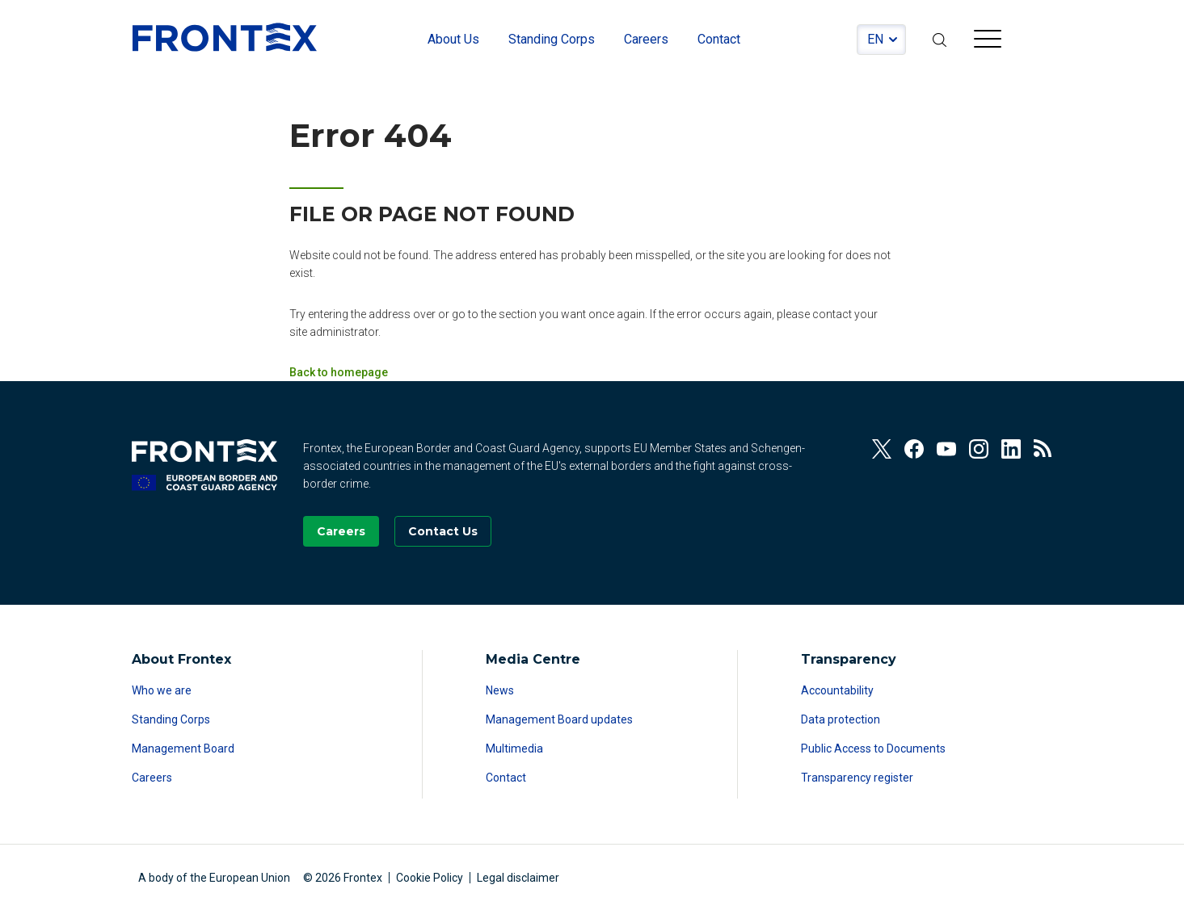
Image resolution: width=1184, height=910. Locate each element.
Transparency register (857, 777)
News (500, 690)
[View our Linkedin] (1011, 449)
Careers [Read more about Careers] (152, 777)
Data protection (840, 719)
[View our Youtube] (946, 449)
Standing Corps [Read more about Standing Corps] (171, 719)
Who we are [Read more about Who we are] (162, 690)
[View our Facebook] (914, 449)
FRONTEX (225, 37)
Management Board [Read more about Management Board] (183, 748)
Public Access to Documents (873, 748)
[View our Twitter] (881, 449)
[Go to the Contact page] (442, 531)
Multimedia (514, 748)
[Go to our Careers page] (341, 531)
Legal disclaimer (518, 877)
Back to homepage (338, 372)
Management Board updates (559, 719)
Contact (506, 777)
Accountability (837, 690)
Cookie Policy (429, 877)
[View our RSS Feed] (1043, 449)
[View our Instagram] (978, 449)
